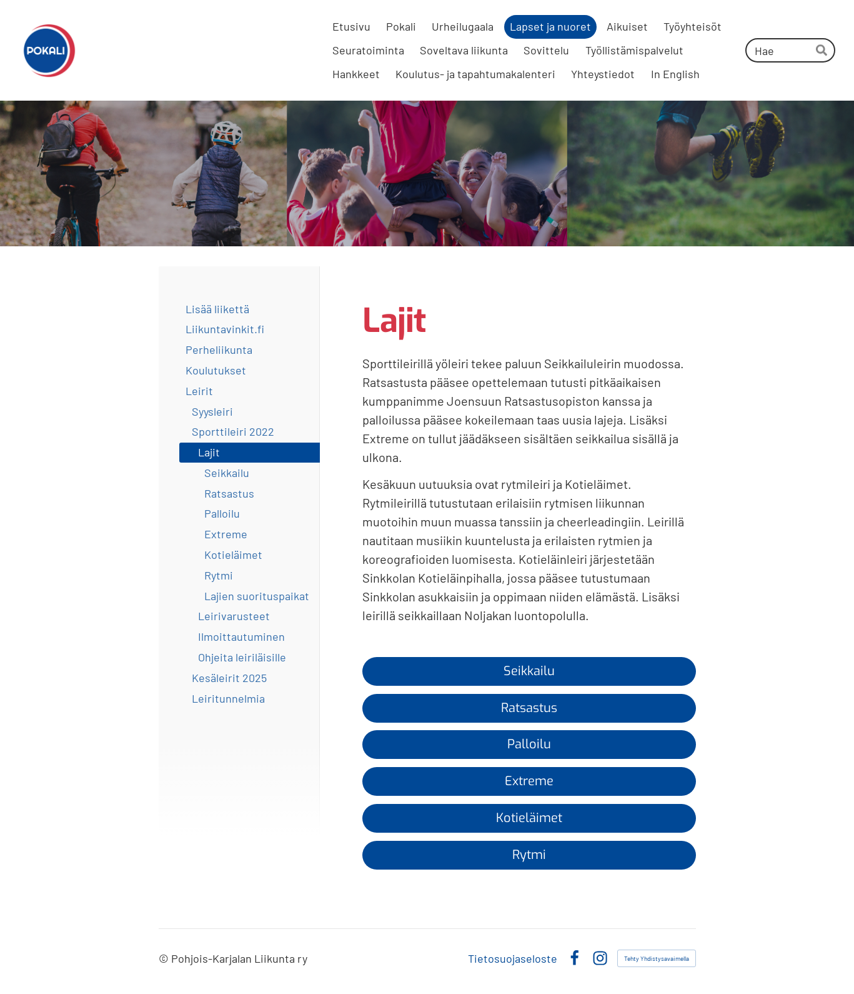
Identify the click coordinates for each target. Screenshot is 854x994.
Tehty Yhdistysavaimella (656, 958)
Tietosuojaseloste (512, 958)
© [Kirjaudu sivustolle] (165, 958)
